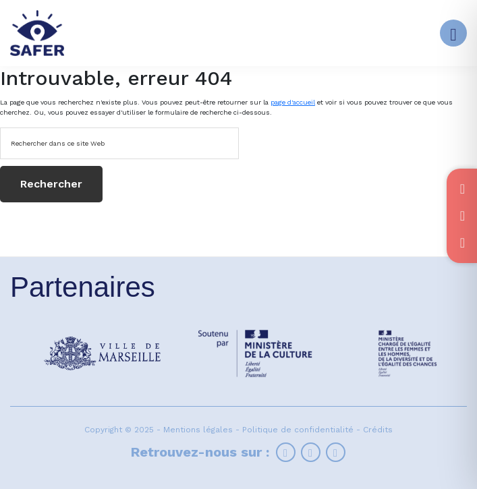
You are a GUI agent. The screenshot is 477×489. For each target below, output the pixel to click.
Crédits (378, 429)
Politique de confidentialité (298, 429)
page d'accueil (293, 102)
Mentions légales (198, 429)
